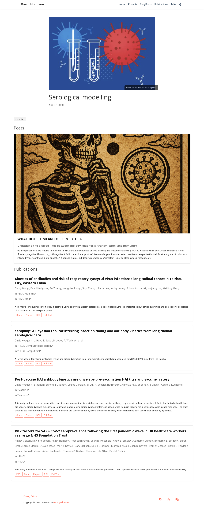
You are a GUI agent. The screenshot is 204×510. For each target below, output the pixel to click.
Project (29, 315)
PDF (18, 474)
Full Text (48, 315)
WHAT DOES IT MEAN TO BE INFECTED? (49, 239)
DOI (38, 315)
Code (19, 315)
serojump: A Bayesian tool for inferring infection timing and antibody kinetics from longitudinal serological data (93, 333)
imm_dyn (20, 119)
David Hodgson (32, 4)
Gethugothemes (61, 502)
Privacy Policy (30, 496)
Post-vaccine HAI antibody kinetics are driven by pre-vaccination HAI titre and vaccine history (92, 379)
